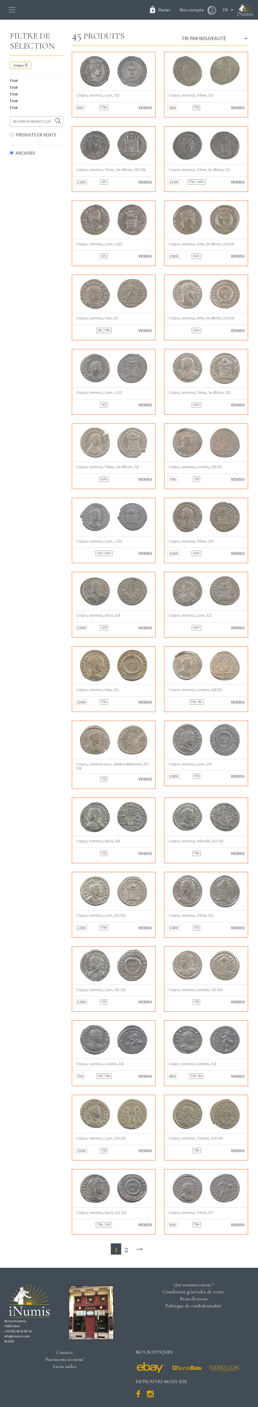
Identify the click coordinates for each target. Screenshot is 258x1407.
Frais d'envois (193, 1299)
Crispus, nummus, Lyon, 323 (97, 95)
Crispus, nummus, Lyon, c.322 (99, 244)
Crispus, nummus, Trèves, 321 (191, 95)
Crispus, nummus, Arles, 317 (97, 318)
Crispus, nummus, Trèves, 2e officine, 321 (199, 170)
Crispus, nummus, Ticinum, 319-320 (195, 1138)
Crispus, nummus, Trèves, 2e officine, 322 (199, 392)
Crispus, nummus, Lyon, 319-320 (100, 1138)
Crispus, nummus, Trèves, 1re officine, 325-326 (110, 170)
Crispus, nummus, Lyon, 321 (190, 615)
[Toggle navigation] (12, 9)
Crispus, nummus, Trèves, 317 (191, 1213)
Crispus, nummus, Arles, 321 (97, 690)
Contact (64, 1352)
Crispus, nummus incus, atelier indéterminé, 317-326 (112, 766)
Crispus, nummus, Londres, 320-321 (195, 467)
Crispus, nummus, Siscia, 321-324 (101, 1213)
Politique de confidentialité (193, 1306)
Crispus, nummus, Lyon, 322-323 (100, 915)
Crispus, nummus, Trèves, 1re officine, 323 (107, 467)
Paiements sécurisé (65, 1359)
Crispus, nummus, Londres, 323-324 (195, 990)
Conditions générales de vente (193, 1292)
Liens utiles (64, 1366)
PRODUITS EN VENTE (36, 135)
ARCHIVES (25, 153)
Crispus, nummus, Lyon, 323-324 (100, 990)
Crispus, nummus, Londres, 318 (100, 1064)
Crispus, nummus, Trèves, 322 (191, 541)
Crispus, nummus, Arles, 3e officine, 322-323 (201, 244)
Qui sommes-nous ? (193, 1285)
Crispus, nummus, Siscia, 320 (98, 615)
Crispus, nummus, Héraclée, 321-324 (196, 841)
